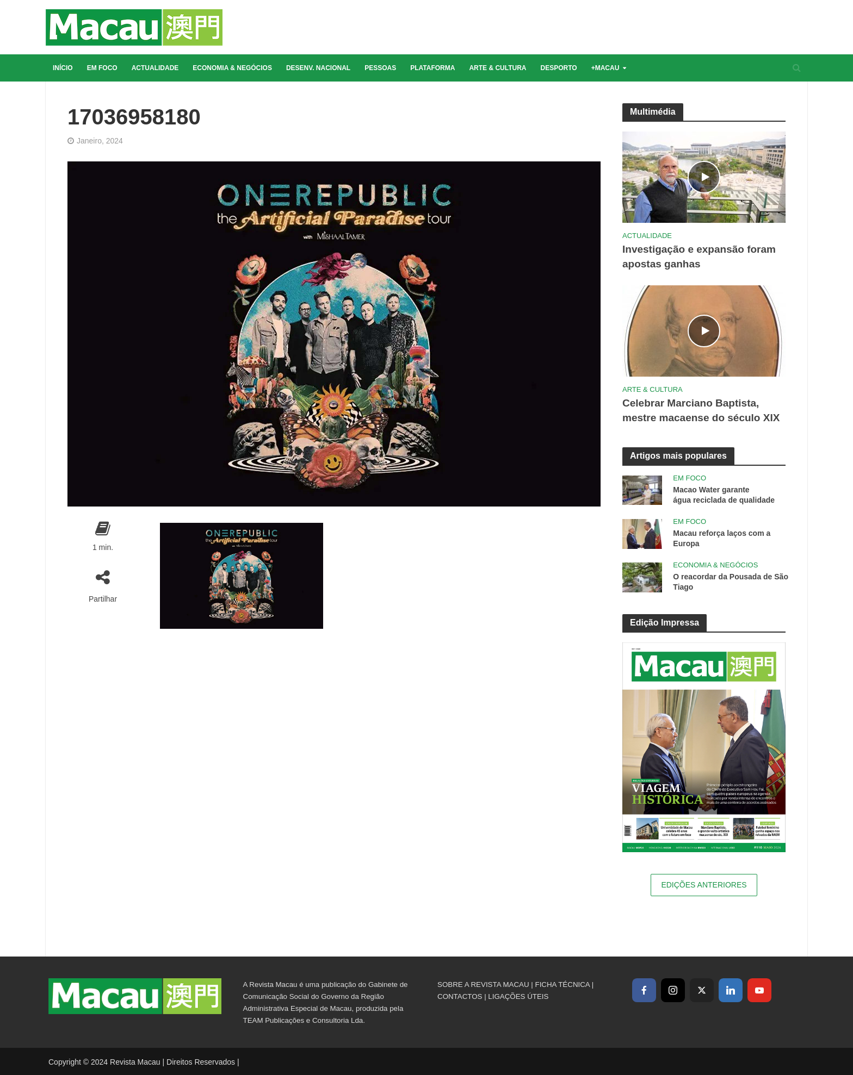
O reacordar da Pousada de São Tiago (730, 581)
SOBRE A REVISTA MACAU (483, 984)
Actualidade (155, 68)
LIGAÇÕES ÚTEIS (518, 996)
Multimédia (653, 111)
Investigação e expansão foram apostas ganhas (699, 256)
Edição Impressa (664, 622)
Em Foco (102, 68)
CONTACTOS (459, 996)
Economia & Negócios (232, 68)
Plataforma (432, 68)
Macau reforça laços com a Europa (721, 538)
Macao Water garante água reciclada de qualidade (724, 494)
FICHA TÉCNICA (562, 984)
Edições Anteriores (703, 884)
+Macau (605, 68)
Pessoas (380, 68)
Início (63, 68)
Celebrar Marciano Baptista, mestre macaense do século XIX (701, 410)
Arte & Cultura (497, 68)
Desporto (559, 68)
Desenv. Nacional (318, 68)
